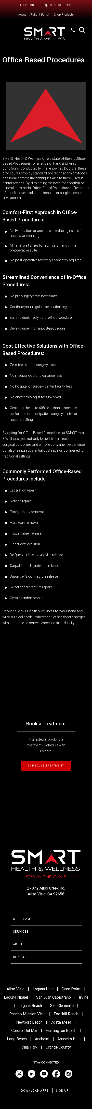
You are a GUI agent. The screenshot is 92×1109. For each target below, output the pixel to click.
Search (82, 30)
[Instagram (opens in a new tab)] (68, 1074)
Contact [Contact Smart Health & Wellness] (21, 957)
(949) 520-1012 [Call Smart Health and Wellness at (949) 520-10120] (74, 34)
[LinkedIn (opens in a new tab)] (32, 1074)
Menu (13, 30)
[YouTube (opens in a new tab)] (44, 1074)
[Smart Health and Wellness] (46, 33)
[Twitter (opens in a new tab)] (19, 1074)
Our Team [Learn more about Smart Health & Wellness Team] (21, 919)
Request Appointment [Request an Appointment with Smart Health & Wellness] (56, 5)
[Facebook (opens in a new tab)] (56, 1074)
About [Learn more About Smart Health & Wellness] (19, 944)
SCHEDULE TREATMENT (46, 765)
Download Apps (34, 1090)
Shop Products (64, 14)
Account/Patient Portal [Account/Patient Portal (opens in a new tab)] (33, 14)
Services (20, 931)
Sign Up (62, 1090)
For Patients (28, 5)
